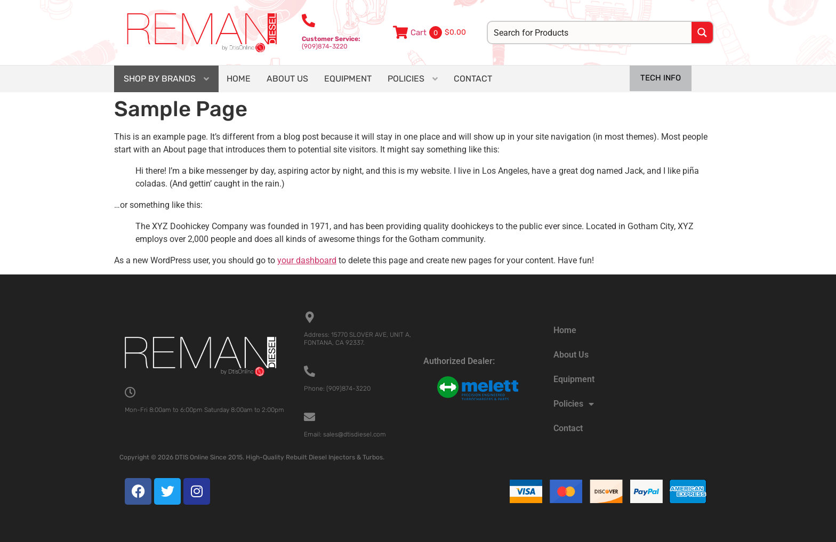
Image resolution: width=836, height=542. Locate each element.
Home (564, 330)
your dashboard (306, 260)
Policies (573, 404)
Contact (568, 428)
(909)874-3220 (331, 42)
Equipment (573, 379)
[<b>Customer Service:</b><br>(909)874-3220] (308, 20)
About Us (571, 355)
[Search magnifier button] (702, 32)
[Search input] (590, 32)
